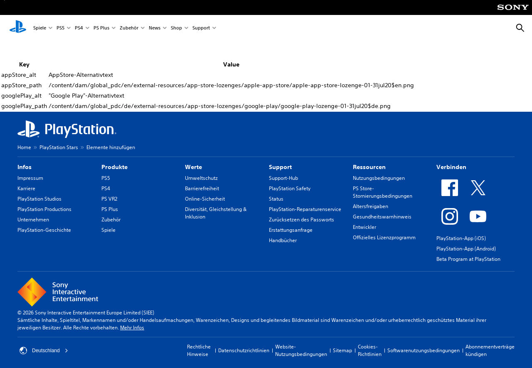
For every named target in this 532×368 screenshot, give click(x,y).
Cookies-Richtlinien (370, 350)
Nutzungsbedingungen (379, 178)
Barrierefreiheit (202, 188)
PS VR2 (109, 198)
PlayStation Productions (44, 209)
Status (276, 198)
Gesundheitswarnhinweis (382, 216)
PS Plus (101, 28)
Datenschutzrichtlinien (243, 350)
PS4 (79, 28)
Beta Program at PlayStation (468, 259)
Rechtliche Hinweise (199, 350)
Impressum (30, 178)
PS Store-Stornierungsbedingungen (382, 192)
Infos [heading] (24, 167)
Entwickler (364, 227)
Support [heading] (280, 167)
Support (201, 28)
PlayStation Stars (58, 147)
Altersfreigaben (370, 206)
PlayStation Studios (39, 198)
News (154, 28)
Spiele (39, 28)
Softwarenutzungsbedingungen (423, 350)
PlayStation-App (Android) (466, 248)
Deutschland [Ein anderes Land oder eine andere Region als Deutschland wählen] (43, 350)
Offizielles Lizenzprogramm (384, 237)
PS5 (60, 28)
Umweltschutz (201, 178)
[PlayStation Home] (17, 28)
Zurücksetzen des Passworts (301, 219)
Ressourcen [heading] (369, 167)
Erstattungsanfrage (291, 229)
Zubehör (129, 28)
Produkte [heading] (114, 167)
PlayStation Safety (289, 188)
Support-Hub (283, 178)
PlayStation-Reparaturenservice (305, 209)
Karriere (26, 188)
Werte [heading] (193, 167)
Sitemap (342, 350)
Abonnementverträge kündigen (490, 350)
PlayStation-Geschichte (44, 229)
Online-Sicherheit (205, 198)
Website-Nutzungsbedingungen (301, 350)
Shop (176, 28)
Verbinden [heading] (451, 167)
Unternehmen (33, 219)
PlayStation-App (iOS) (461, 238)
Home (24, 147)
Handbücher (283, 240)
